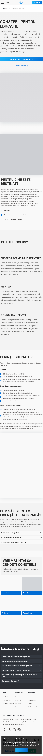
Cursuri (17, 707)
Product (31, 693)
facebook (14, 730)
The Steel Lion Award (34, 707)
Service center (32, 700)
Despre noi (18, 700)
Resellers (18, 703)
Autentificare (37, 2)
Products (30, 697)
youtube (9, 730)
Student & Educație (8, 703)
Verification (6, 697)
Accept (22, 750)
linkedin (4, 730)
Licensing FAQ (7, 700)
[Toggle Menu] (2, 3)
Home (6, 8)
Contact (17, 697)
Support (30, 703)
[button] (21, 59)
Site (4, 693)
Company (19, 693)
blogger (19, 730)
